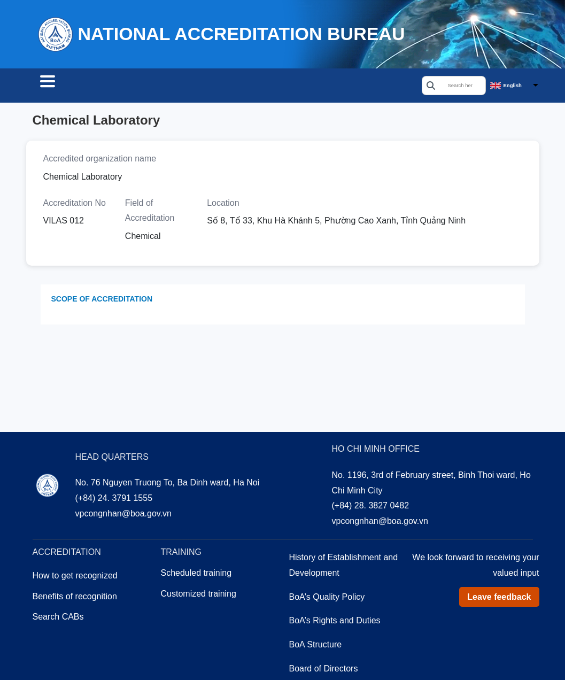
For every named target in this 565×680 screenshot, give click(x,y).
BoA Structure (315, 656)
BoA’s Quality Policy (327, 609)
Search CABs (74, 86)
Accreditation (157, 86)
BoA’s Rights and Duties (335, 632)
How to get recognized (75, 587)
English (513, 86)
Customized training (198, 606)
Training (225, 86)
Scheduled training (196, 585)
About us (285, 86)
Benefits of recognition (75, 608)
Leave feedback (499, 609)
